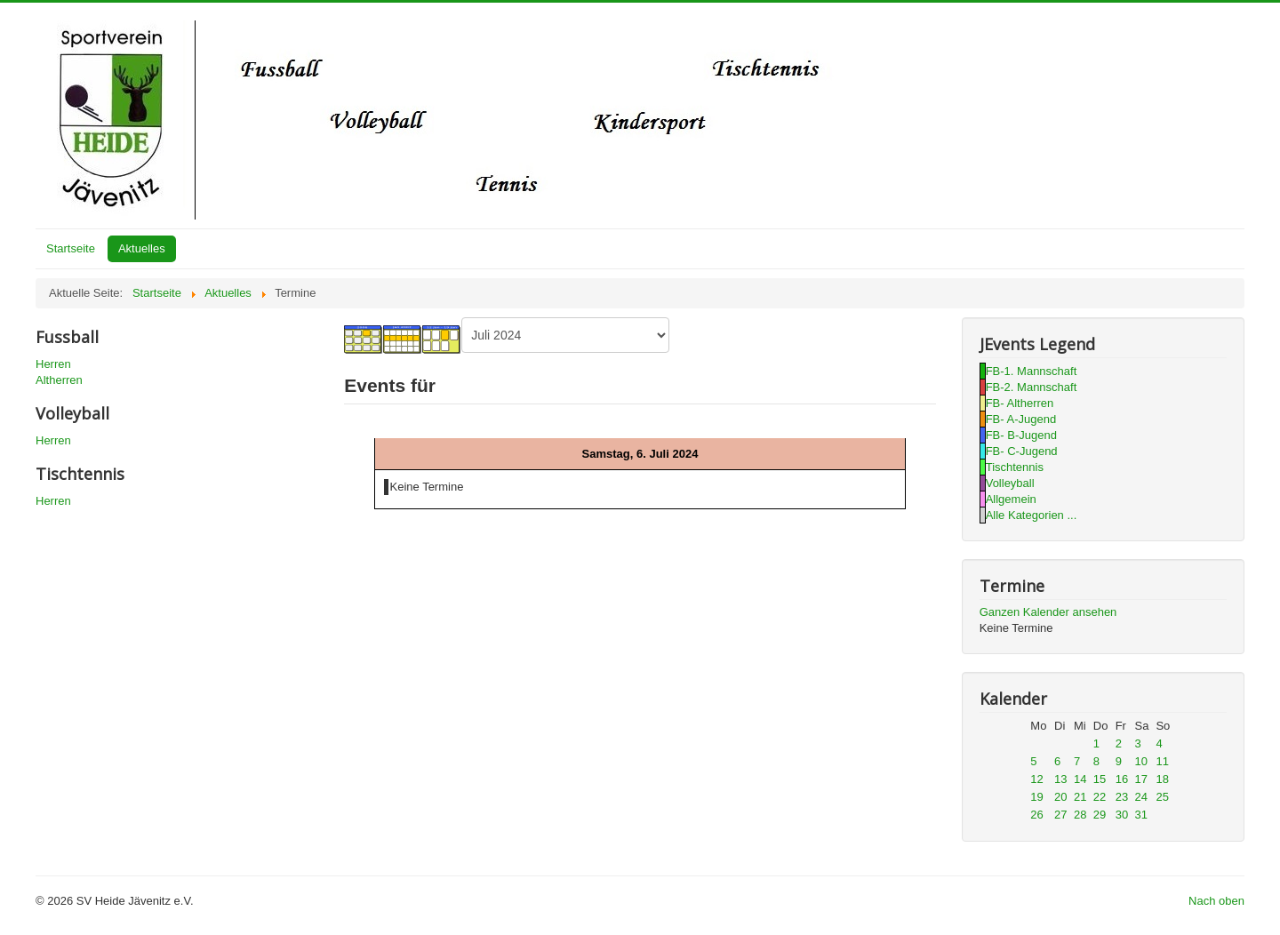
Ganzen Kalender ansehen (1048, 612)
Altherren (59, 380)
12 (1036, 779)
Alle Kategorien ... (1031, 515)
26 (1036, 814)
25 (1162, 796)
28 (1080, 814)
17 (1141, 779)
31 (1141, 814)
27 (1060, 814)
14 (1080, 779)
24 (1141, 796)
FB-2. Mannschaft (1031, 387)
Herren (53, 364)
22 (1099, 796)
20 (1060, 796)
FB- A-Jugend (1021, 419)
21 (1080, 796)
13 (1060, 779)
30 (1122, 814)
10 (1141, 761)
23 (1122, 796)
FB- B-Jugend (1021, 435)
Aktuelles (141, 248)
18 (1162, 779)
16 (1122, 779)
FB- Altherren (1020, 403)
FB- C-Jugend (1022, 451)
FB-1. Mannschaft (1031, 371)
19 (1036, 796)
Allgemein (1011, 499)
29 (1099, 814)
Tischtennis (1015, 467)
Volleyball (1010, 483)
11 (1162, 761)
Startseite (70, 248)
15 (1099, 779)
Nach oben (1216, 900)
